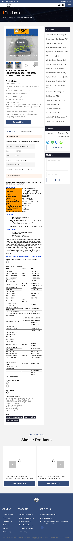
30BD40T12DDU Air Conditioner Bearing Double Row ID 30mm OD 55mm (51, 477)
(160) (55, 100)
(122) (56, 73)
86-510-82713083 (65, 1)
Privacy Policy (7, 532)
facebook (42, 527)
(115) (56, 60)
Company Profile (8, 514)
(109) (55, 121)
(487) (56, 47)
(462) (55, 68)
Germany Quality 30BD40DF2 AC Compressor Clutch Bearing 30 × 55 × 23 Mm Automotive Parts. (19, 477)
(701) (52, 96)
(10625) (57, 35)
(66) (53, 104)
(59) (53, 113)
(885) (56, 81)
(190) (56, 117)
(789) (57, 39)
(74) (56, 64)
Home (4, 17)
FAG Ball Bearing (12, 420)
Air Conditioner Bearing (22, 17)
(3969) (57, 52)
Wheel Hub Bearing (24, 521)
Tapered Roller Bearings (26, 514)
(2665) (55, 43)
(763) (56, 86)
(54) (52, 56)
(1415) (57, 77)
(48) (55, 92)
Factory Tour (6, 518)
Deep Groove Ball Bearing (26, 518)
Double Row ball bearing (14, 417)
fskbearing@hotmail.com (10, 1)
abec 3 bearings (30, 417)
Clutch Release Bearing (26, 525)
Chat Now (57, 148)
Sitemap (5, 528)
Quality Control (7, 521)
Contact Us (6, 525)
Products (11, 17)
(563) (53, 109)
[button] (36, 64)
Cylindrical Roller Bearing (26, 528)
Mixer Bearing (23, 532)
